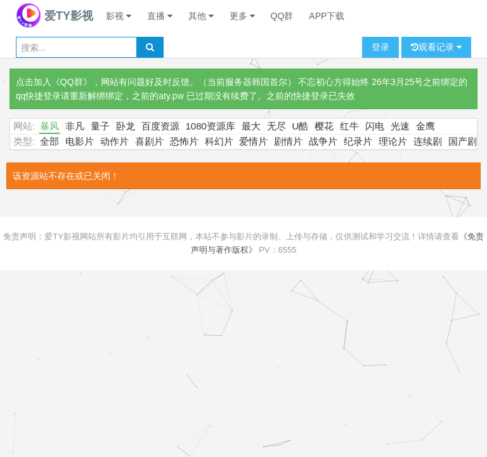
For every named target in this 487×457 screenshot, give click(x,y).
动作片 (114, 141)
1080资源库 (210, 126)
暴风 (49, 126)
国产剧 (462, 141)
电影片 (79, 141)
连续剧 (427, 141)
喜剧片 (149, 141)
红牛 (349, 126)
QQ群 (282, 16)
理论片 (393, 141)
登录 (380, 47)
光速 (400, 126)
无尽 (276, 126)
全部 (49, 141)
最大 (251, 126)
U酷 (300, 126)
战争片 (323, 141)
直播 (159, 16)
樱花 (324, 126)
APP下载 (326, 16)
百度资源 (160, 126)
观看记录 (436, 47)
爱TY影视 (54, 16)
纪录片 (358, 141)
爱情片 (253, 141)
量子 (100, 126)
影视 (118, 16)
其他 (201, 16)
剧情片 (288, 141)
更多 (242, 16)
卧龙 (125, 126)
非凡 (74, 126)
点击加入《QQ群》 (54, 82)
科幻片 (219, 141)
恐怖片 (184, 141)
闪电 (374, 126)
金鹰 (425, 126)
